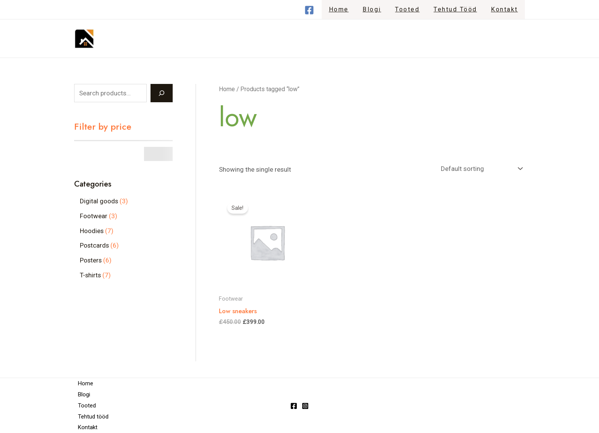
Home (347, 9)
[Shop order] (480, 169)
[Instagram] (305, 405)
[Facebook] (318, 10)
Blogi (378, 9)
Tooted (412, 9)
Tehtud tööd (458, 9)
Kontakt (505, 9)
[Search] (162, 93)
